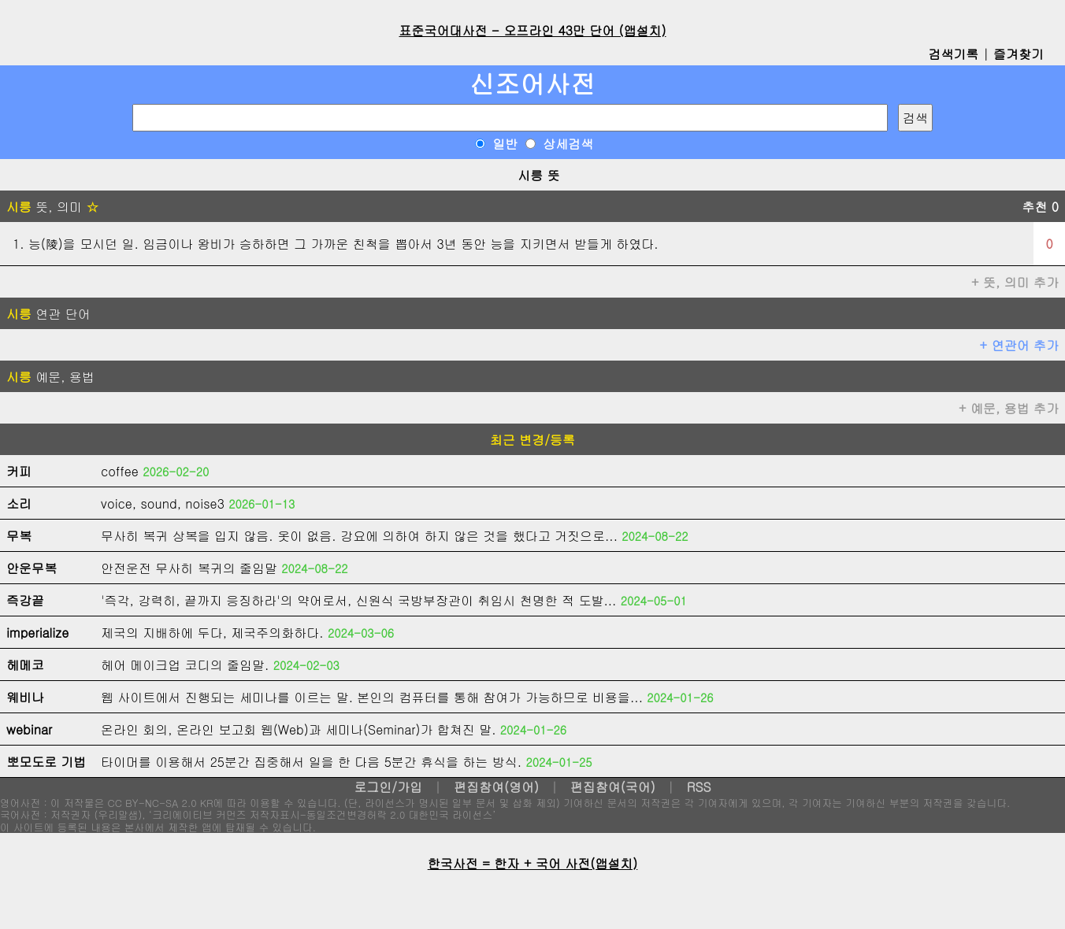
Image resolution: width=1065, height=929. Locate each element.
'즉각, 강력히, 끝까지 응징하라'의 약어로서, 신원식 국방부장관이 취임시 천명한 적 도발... (358, 600)
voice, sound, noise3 (163, 503)
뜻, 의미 (52, 207)
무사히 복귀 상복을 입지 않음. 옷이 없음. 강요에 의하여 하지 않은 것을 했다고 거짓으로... (359, 536)
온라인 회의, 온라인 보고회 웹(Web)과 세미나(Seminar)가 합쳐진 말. (298, 729)
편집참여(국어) (612, 787)
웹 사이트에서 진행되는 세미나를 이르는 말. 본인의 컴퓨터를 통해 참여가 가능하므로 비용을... (372, 697)
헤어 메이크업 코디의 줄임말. (185, 665)
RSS (699, 787)
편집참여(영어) (496, 787)
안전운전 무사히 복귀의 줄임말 (189, 568)
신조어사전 (532, 83)
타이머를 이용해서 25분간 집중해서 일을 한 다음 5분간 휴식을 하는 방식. (311, 762)
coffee (120, 471)
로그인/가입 (388, 787)
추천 (1040, 207)
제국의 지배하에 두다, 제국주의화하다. (212, 633)
